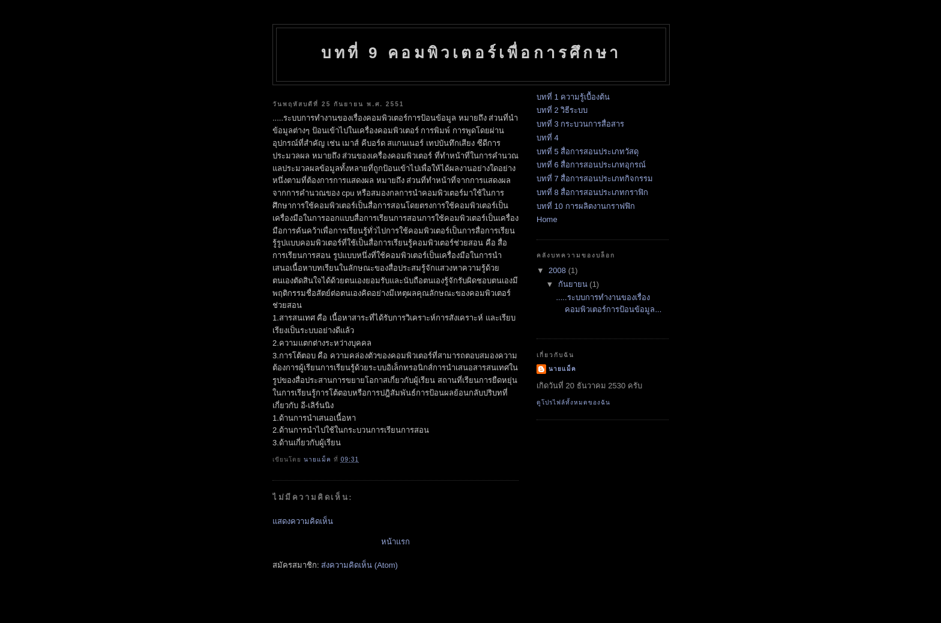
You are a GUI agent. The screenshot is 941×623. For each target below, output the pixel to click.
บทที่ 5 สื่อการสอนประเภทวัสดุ (588, 151)
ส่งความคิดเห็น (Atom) (359, 565)
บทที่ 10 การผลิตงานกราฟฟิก (586, 206)
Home (547, 219)
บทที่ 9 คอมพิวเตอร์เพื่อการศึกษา (471, 53)
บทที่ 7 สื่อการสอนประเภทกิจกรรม (595, 178)
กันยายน (574, 284)
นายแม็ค (562, 369)
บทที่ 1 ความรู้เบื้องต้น (573, 96)
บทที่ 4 (548, 137)
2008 (558, 270)
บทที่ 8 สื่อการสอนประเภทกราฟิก (592, 192)
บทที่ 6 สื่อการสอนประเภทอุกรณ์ (591, 164)
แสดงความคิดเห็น (302, 521)
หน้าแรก (395, 541)
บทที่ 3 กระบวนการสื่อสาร (580, 123)
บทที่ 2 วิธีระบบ (562, 110)
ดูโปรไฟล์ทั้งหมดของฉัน (573, 402)
